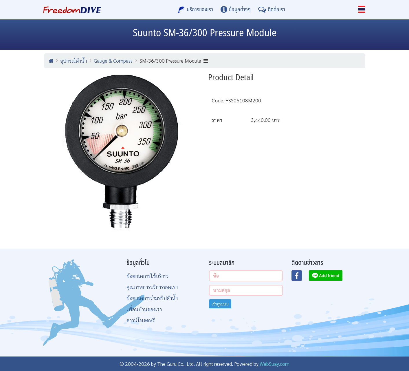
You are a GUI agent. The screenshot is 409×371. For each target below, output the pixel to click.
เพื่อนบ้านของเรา (144, 309)
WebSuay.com (274, 363)
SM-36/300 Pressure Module (174, 60)
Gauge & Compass (113, 60)
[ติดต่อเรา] (271, 9)
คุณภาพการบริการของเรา (152, 286)
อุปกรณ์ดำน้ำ (73, 60)
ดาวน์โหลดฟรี (140, 320)
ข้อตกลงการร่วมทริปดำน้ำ (152, 297)
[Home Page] (72, 9)
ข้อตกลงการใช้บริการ (147, 275)
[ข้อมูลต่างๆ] (235, 9)
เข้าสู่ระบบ (220, 303)
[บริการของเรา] (195, 9)
